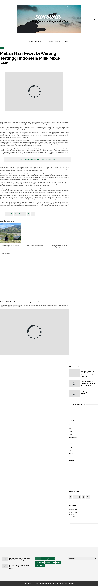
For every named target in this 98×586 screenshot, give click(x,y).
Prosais (71, 441)
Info (70, 428)
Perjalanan (40, 41)
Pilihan (50, 41)
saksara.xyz (4, 70)
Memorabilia (73, 437)
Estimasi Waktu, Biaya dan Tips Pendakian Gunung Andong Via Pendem (88, 373)
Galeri (66, 41)
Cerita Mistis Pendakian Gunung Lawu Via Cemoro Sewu (37, 159)
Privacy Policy (73, 512)
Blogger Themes (67, 583)
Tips (70, 450)
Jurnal (70, 434)
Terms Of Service (74, 517)
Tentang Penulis (73, 509)
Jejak (2, 47)
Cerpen (71, 425)
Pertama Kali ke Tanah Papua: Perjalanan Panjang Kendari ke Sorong (21, 302)
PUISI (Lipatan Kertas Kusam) (88, 392)
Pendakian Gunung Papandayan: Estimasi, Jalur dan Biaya (88, 383)
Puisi (70, 444)
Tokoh (71, 453)
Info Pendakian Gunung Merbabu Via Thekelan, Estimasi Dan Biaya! (19, 567)
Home (31, 41)
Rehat (70, 447)
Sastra (58, 41)
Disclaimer (72, 514)
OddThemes (40, 583)
